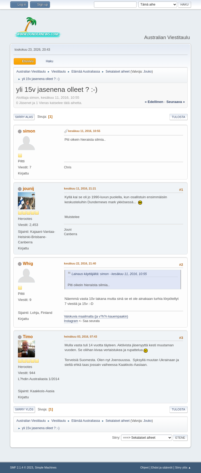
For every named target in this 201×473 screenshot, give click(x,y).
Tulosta (178, 117)
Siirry (115, 437)
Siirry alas (24, 117)
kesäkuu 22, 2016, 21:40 (80, 263)
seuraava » (175, 102)
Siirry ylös (24, 409)
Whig (28, 263)
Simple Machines (46, 467)
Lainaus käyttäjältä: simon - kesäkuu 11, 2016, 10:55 (109, 274)
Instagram (71, 321)
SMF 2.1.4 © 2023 (21, 467)
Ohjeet (144, 467)
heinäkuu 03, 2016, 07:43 (80, 336)
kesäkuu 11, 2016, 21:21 (80, 188)
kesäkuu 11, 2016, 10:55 (84, 131)
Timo (28, 336)
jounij (28, 188)
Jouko (147, 71)
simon (29, 131)
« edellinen (154, 102)
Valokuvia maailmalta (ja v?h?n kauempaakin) (96, 316)
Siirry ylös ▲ (183, 467)
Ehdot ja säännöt (162, 467)
